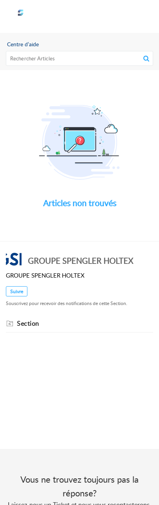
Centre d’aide (23, 44)
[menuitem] (127, 16)
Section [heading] (28, 323)
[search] (79, 58)
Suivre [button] (16, 291)
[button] (127, 16)
